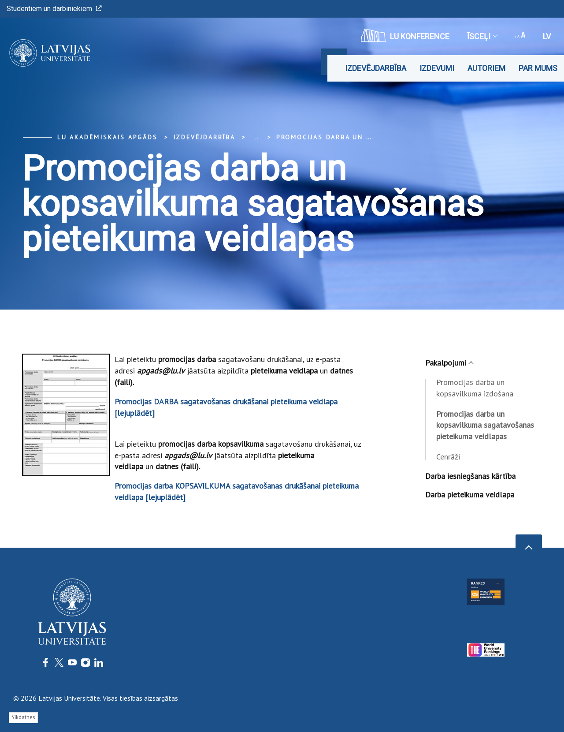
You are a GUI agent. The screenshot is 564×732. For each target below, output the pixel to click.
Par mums (538, 68)
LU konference (405, 35)
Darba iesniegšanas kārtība (470, 476)
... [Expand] (255, 137)
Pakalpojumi (449, 363)
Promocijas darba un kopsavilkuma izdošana (474, 388)
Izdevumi (436, 68)
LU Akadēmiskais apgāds (107, 137)
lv (547, 36)
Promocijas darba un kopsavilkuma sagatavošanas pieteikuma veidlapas (485, 425)
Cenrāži (448, 457)
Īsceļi (482, 36)
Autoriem (486, 68)
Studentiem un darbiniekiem (54, 8)
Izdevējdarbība (375, 68)
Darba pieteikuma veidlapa (469, 494)
